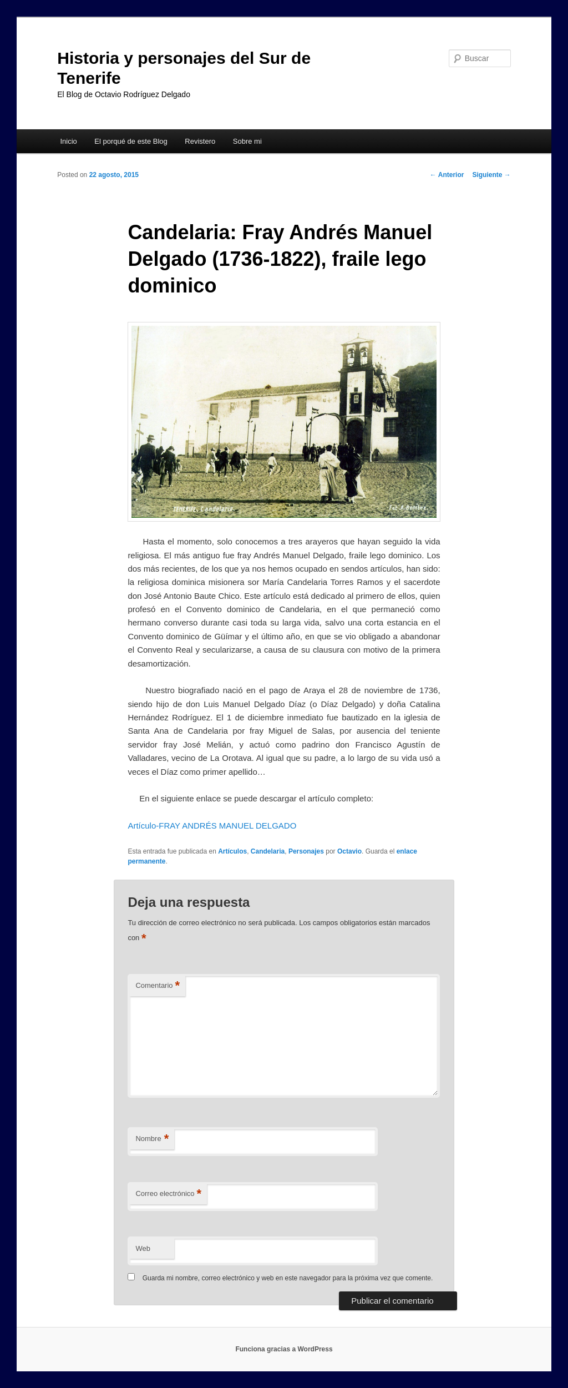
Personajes (306, 851)
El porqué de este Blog (131, 141)
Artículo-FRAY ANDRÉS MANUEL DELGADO (212, 825)
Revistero (200, 141)
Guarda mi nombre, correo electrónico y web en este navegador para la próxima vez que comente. (288, 1278)
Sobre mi (247, 141)
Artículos (232, 851)
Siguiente (491, 175)
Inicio (68, 141)
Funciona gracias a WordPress (283, 1349)
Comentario (157, 986)
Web (142, 1248)
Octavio (349, 851)
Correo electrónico (168, 1194)
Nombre (152, 1139)
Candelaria (268, 851)
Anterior (447, 175)
